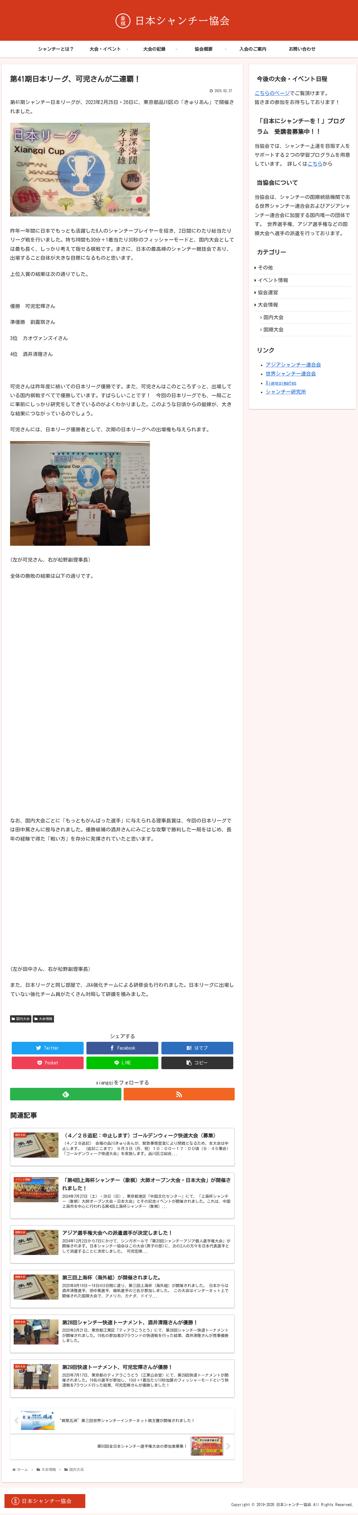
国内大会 (21, 1019)
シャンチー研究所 (286, 391)
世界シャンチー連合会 (291, 373)
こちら (314, 163)
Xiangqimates (281, 382)
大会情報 (43, 1019)
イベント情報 (273, 280)
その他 (265, 267)
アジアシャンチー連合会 (293, 364)
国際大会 (273, 329)
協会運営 (268, 292)
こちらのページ (272, 93)
